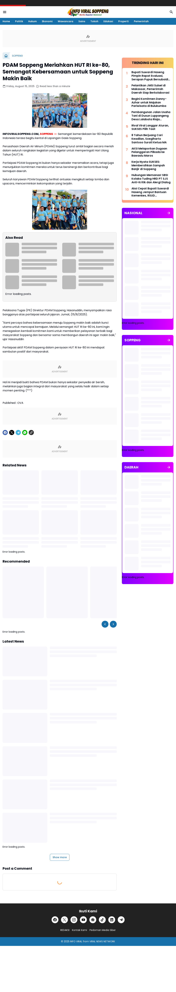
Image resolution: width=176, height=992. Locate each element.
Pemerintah (141, 21)
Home (6, 21)
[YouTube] (83, 919)
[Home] (6, 55)
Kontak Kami (79, 930)
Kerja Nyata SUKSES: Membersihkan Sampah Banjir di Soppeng (148, 165)
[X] (11, 432)
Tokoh (94, 21)
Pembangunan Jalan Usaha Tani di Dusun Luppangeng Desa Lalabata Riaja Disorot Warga (150, 115)
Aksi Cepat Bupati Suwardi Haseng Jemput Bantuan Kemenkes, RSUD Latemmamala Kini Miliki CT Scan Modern (150, 192)
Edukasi (108, 21)
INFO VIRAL (76, 941)
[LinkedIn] (111, 919)
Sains (81, 21)
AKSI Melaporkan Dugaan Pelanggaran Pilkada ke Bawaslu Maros (149, 152)
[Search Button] (171, 12)
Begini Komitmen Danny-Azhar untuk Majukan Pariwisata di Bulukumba (149, 102)
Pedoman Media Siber (103, 930)
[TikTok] (102, 919)
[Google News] (92, 919)
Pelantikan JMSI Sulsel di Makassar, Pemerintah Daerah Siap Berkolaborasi (150, 89)
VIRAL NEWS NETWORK (102, 941)
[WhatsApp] (24, 432)
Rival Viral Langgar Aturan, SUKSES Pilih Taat (150, 127)
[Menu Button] (4, 12)
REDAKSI (64, 930)
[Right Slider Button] (113, 624)
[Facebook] (5, 432)
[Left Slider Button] (105, 624)
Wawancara (65, 21)
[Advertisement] (147, 621)
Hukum (32, 21)
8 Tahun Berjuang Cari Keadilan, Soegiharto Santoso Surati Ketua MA (149, 139)
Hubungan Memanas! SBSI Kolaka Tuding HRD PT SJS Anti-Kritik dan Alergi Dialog (150, 178)
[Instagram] (73, 919)
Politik (19, 21)
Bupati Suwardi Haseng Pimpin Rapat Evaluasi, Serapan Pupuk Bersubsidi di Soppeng (149, 76)
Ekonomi (47, 21)
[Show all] (169, 213)
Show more (60, 857)
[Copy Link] (31, 432)
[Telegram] (18, 432)
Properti (123, 21)
